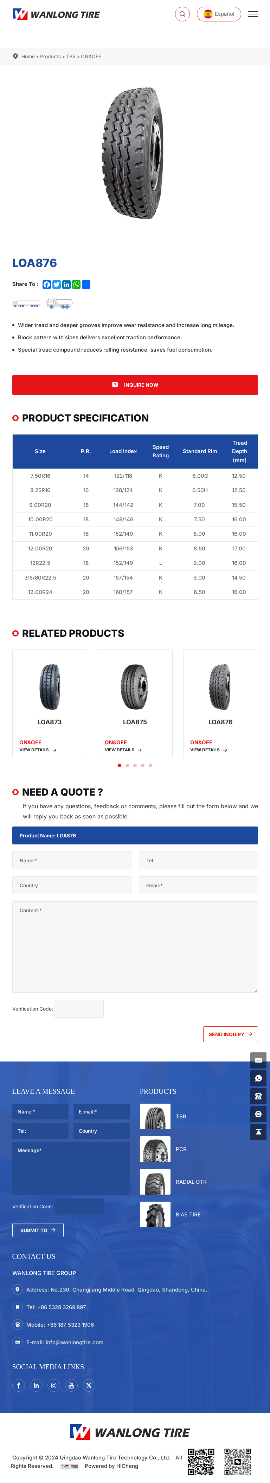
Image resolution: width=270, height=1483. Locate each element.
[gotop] (258, 1132)
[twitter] (89, 1385)
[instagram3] (53, 1385)
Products (50, 56)
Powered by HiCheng (111, 1466)
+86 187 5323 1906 (70, 1324)
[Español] (219, 14)
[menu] (253, 14)
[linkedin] (36, 1385)
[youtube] (71, 1385)
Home (28, 56)
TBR (71, 56)
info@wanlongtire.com (74, 1342)
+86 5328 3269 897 (61, 1307)
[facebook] (18, 1385)
